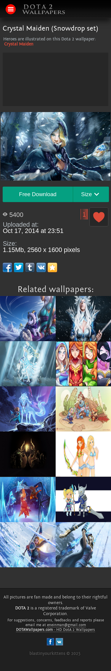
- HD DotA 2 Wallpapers (55, 630)
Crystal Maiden (18, 44)
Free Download (38, 194)
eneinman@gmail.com (66, 625)
